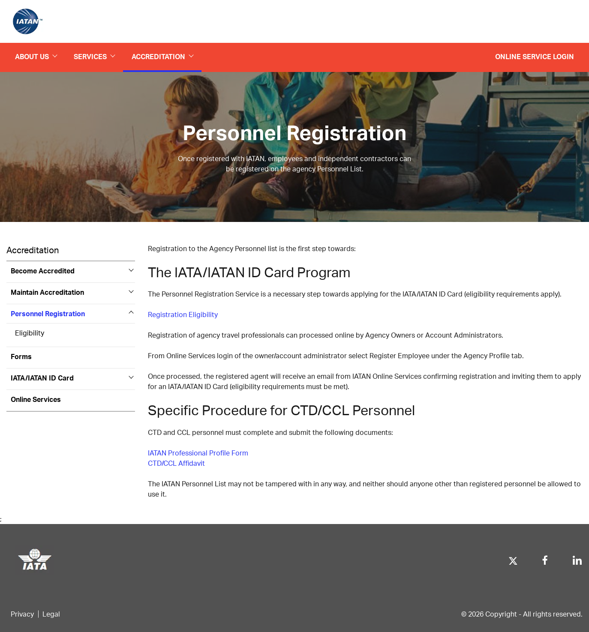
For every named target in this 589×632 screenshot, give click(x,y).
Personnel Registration (48, 313)
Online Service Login (534, 56)
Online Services (36, 399)
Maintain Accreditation (47, 292)
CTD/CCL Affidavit (176, 462)
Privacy (22, 613)
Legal (51, 613)
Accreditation (162, 56)
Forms (21, 356)
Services (94, 56)
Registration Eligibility (183, 314)
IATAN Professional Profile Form (198, 452)
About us (36, 56)
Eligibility (29, 332)
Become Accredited (43, 270)
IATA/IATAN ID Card (42, 377)
